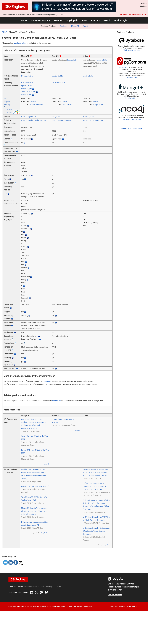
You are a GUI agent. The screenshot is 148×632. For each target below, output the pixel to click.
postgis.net (56, 116)
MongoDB (75, 26)
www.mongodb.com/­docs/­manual (33, 120)
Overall (33, 102)
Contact (58, 587)
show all (46, 464)
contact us (47, 381)
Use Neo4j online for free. (131, 119)
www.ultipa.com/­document (93, 120)
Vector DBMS (26, 95)
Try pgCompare (131, 77)
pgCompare (123, 68)
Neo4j (85, 26)
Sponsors (95, 20)
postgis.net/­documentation (61, 120)
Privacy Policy (46, 587)
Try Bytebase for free (132, 50)
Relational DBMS (58, 83)
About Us (12, 587)
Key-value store (27, 83)
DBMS (4, 32)
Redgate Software (138, 14)
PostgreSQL (71, 60)
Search (106, 20)
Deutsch (143, 6)
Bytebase (64, 26)
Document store (27, 76)
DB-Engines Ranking (40, 20)
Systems (57, 20)
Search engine (26, 89)
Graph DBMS (102, 60)
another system (20, 43)
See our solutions (115, 595)
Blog (84, 20)
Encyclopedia (72, 20)
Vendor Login (120, 20)
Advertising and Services (28, 587)
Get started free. (131, 98)
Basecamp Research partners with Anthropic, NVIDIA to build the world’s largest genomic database (95, 472)
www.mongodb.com (28, 116)
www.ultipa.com (89, 116)
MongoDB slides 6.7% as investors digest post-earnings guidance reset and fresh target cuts (34, 511)
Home (24, 20)
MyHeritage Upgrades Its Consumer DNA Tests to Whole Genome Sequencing (96, 531)
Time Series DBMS (28, 92)
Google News (45, 533)
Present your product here (131, 128)
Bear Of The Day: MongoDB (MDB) (35, 486)
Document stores (36, 105)
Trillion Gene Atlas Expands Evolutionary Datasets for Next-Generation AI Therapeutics (94, 486)
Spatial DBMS (57, 76)
